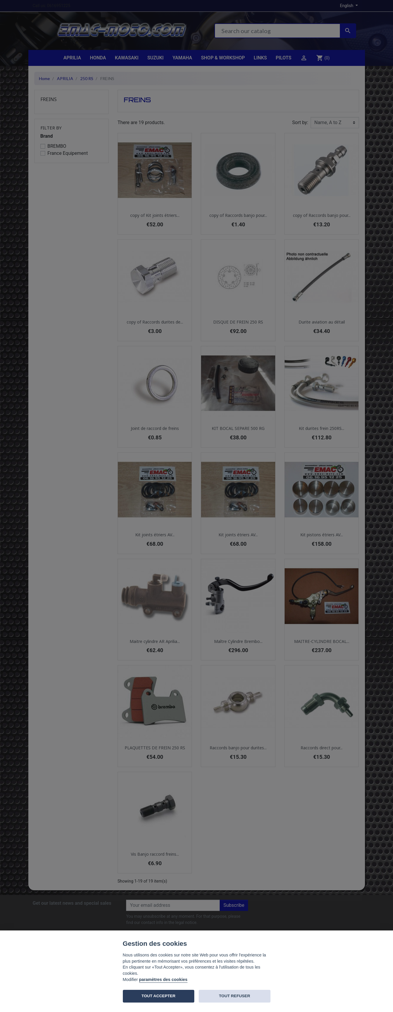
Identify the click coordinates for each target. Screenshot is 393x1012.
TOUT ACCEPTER (158, 996)
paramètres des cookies (163, 979)
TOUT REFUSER (234, 996)
